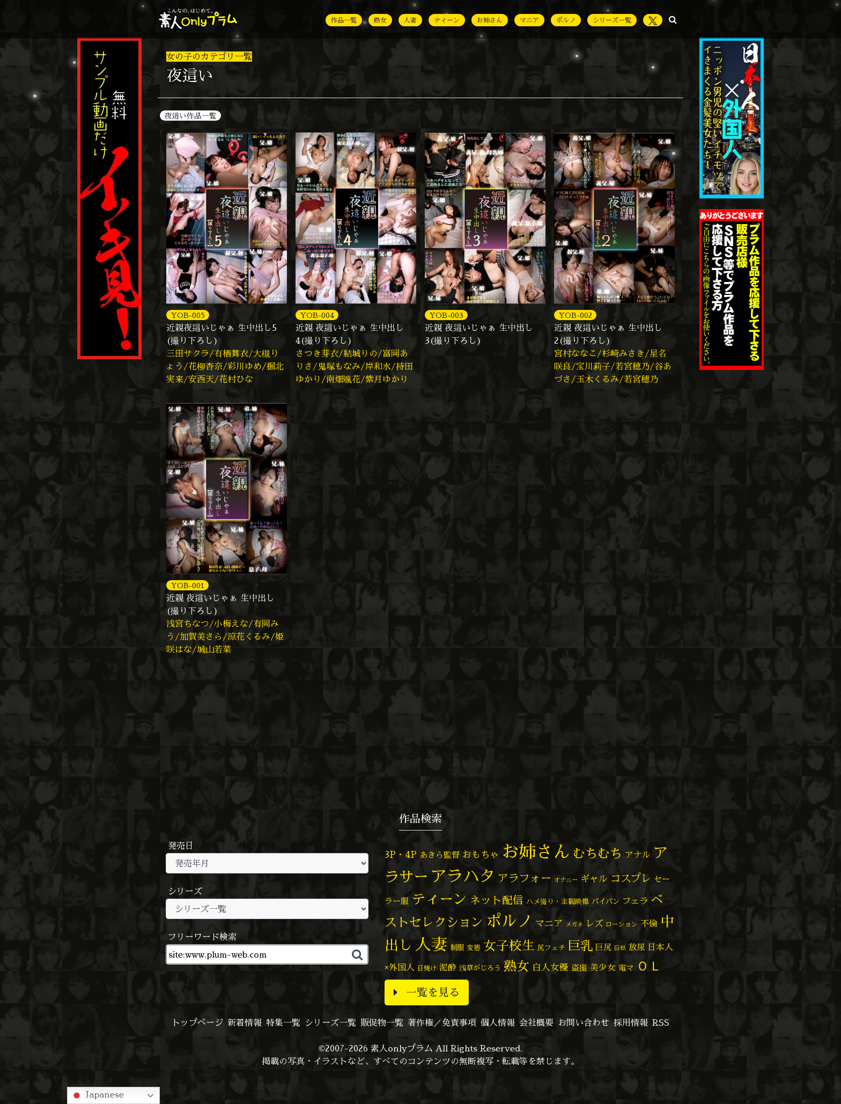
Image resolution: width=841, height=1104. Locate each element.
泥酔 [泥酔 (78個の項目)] (447, 967)
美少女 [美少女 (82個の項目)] (603, 967)
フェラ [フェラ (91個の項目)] (635, 901)
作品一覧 (344, 20)
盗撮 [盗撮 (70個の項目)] (579, 967)
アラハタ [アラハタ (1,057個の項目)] (463, 876)
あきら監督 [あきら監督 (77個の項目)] (439, 855)
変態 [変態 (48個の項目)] (474, 947)
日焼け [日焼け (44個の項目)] (427, 968)
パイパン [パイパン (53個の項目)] (605, 901)
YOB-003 (446, 315)
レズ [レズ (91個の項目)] (594, 923)
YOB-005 (188, 315)
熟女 (380, 20)
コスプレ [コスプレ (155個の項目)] (630, 878)
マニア (529, 20)
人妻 (410, 20)
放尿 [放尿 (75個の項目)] (637, 947)
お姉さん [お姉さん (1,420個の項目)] (535, 851)
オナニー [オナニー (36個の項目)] (566, 880)
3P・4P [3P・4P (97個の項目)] (401, 854)
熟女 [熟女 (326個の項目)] (516, 966)
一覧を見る (427, 992)
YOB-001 (187, 585)
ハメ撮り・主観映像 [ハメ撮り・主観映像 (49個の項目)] (557, 901)
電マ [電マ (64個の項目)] (625, 967)
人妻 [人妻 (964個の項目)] (431, 944)
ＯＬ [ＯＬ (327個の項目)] (649, 966)
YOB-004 (317, 315)
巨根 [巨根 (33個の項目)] (620, 948)
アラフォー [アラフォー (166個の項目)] (524, 878)
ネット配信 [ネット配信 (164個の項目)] (496, 900)
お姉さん (490, 20)
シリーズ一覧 (612, 20)
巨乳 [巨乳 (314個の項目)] (580, 945)
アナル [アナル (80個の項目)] (638, 855)
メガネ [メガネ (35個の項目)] (574, 924)
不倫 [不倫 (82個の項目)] (649, 923)
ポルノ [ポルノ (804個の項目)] (509, 920)
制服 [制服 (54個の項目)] (457, 947)
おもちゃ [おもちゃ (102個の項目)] (480, 854)
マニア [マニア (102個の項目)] (549, 923)
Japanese (97, 1095)
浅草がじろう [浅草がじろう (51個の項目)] (480, 968)
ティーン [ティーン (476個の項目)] (439, 898)
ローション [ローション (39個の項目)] (622, 924)
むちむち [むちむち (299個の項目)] (597, 853)
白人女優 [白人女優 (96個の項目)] (550, 967)
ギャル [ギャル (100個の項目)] (594, 878)
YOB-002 (575, 315)
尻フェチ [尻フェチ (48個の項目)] (551, 947)
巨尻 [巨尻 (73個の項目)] (603, 947)
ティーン (447, 20)
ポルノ (566, 20)
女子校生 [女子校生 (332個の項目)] (509, 945)
